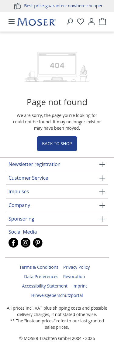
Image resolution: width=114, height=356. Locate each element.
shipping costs (67, 308)
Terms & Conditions (39, 267)
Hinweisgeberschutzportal (57, 295)
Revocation (74, 276)
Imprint (79, 286)
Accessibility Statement (45, 286)
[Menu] (11, 22)
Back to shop (57, 143)
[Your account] (91, 22)
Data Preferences (41, 276)
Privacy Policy (76, 267)
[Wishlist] (80, 22)
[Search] (69, 22)
